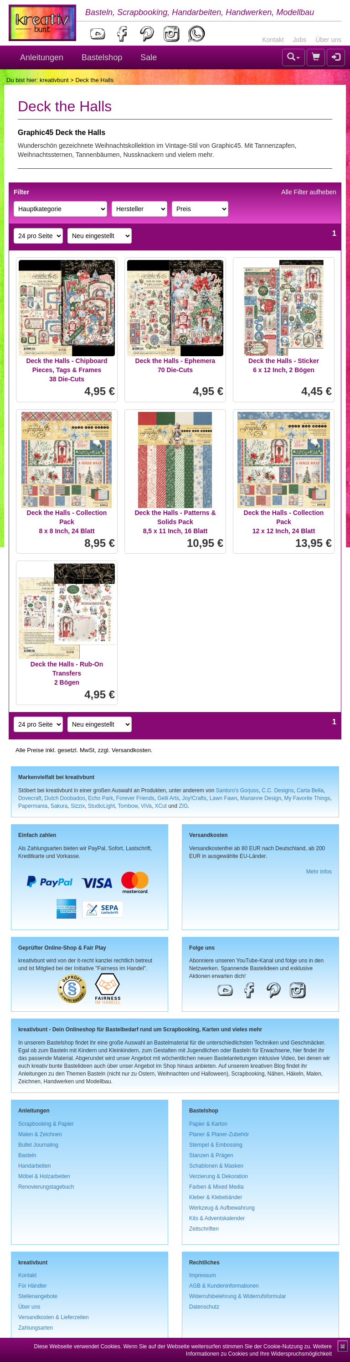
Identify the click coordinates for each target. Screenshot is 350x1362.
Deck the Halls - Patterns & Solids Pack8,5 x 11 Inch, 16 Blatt (175, 522)
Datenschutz (204, 1307)
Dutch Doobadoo (65, 798)
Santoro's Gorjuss (237, 790)
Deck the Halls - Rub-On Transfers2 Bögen (67, 673)
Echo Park (100, 798)
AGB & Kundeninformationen (224, 1286)
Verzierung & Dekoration (218, 1176)
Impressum (202, 1275)
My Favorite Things (307, 798)
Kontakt (272, 39)
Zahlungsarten (35, 1328)
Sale (148, 57)
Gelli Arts (168, 798)
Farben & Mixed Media (216, 1187)
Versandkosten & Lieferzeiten (53, 1317)
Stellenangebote (37, 1296)
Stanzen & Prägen (211, 1155)
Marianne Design (260, 798)
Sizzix (78, 806)
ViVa (146, 806)
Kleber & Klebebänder (215, 1197)
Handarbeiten (34, 1166)
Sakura (59, 806)
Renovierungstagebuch (46, 1187)
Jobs (300, 39)
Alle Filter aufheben (308, 192)
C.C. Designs (277, 790)
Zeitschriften (204, 1229)
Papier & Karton (208, 1124)
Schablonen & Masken (216, 1166)
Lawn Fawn (223, 798)
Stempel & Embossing (215, 1145)
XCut (160, 806)
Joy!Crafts (194, 798)
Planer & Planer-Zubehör (219, 1134)
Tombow (128, 806)
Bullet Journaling (38, 1145)
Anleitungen (41, 57)
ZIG (183, 806)
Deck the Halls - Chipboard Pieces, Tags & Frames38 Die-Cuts (66, 370)
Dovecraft (29, 798)
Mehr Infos (319, 871)
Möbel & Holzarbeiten (44, 1176)
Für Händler (32, 1286)
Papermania (32, 806)
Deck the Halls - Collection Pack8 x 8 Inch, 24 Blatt (67, 522)
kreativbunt (54, 80)
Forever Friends (135, 798)
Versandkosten (131, 750)
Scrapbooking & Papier (46, 1124)
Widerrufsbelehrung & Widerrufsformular (237, 1296)
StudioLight (101, 806)
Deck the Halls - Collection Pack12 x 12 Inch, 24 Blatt (284, 522)
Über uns (328, 39)
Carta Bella (310, 790)
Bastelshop (102, 57)
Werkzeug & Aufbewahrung (222, 1208)
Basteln (27, 1155)
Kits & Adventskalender (217, 1218)
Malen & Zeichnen (40, 1134)
